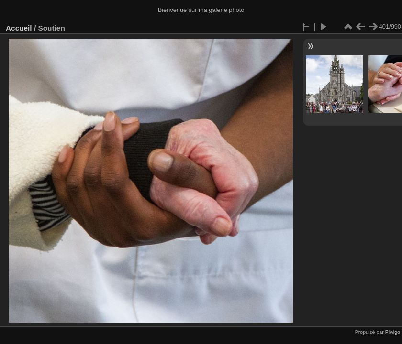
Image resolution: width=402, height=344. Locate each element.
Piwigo (392, 332)
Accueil (19, 28)
